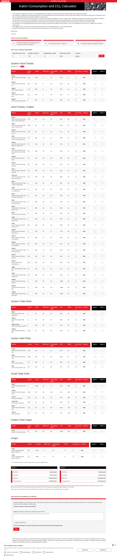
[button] (39, 555)
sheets (22, 66)
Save (16, 529)
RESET (101, 56)
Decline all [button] (103, 550)
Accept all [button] (85, 550)
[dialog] (58, 550)
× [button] (115, 545)
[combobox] (113, 545)
